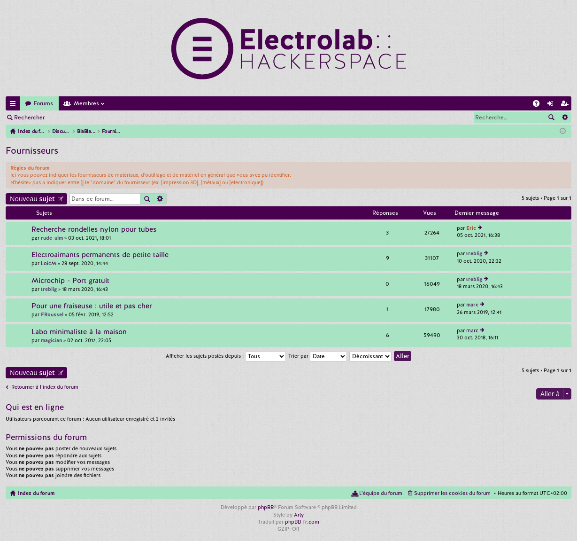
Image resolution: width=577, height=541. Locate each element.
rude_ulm (52, 238)
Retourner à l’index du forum (44, 387)
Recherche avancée (564, 117)
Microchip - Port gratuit (70, 280)
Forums (43, 103)
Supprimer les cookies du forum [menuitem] (452, 493)
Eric (471, 228)
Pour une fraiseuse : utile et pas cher (91, 306)
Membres (86, 103)
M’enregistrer (117, 117)
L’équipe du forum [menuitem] (380, 493)
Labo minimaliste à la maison (79, 332)
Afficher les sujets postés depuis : (226, 356)
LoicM (48, 263)
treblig (474, 253)
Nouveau (32, 198)
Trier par (317, 356)
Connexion (72, 117)
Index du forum (36, 493)
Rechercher (29, 117)
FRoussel (52, 314)
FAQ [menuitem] (539, 105)
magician (51, 340)
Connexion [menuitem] (552, 105)
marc (472, 304)
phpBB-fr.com (302, 521)
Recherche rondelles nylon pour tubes (93, 229)
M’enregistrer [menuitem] (566, 105)
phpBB (266, 507)
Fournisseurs (32, 151)
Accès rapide (14, 105)
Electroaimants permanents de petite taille (100, 255)
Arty (299, 514)
